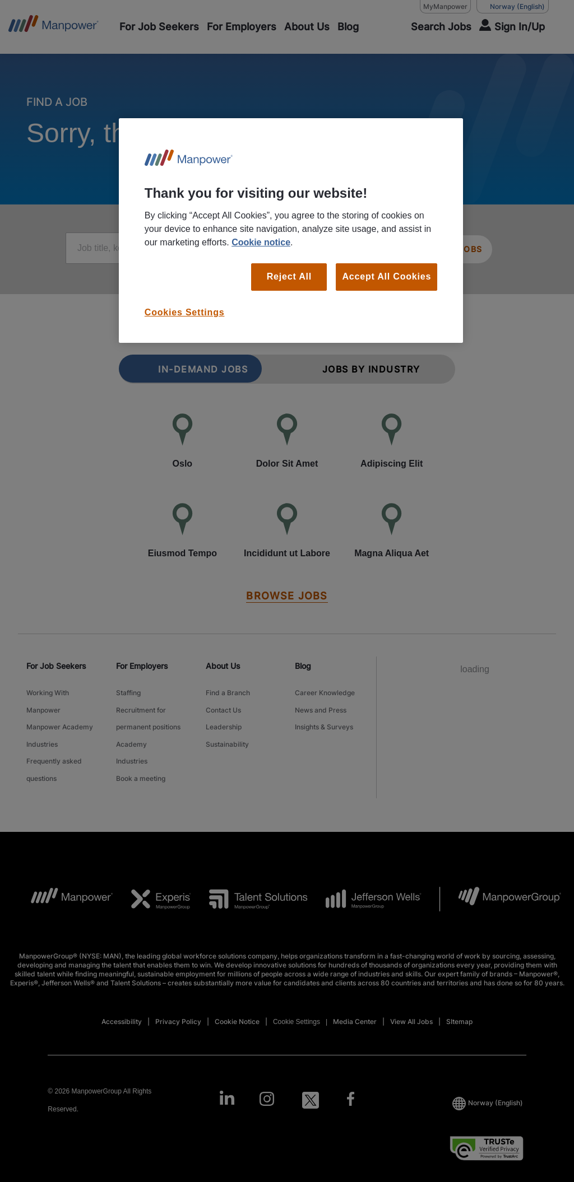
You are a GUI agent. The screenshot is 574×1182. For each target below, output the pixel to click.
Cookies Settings (185, 312)
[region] (291, 230)
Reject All (289, 276)
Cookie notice (261, 242)
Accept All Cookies (386, 276)
